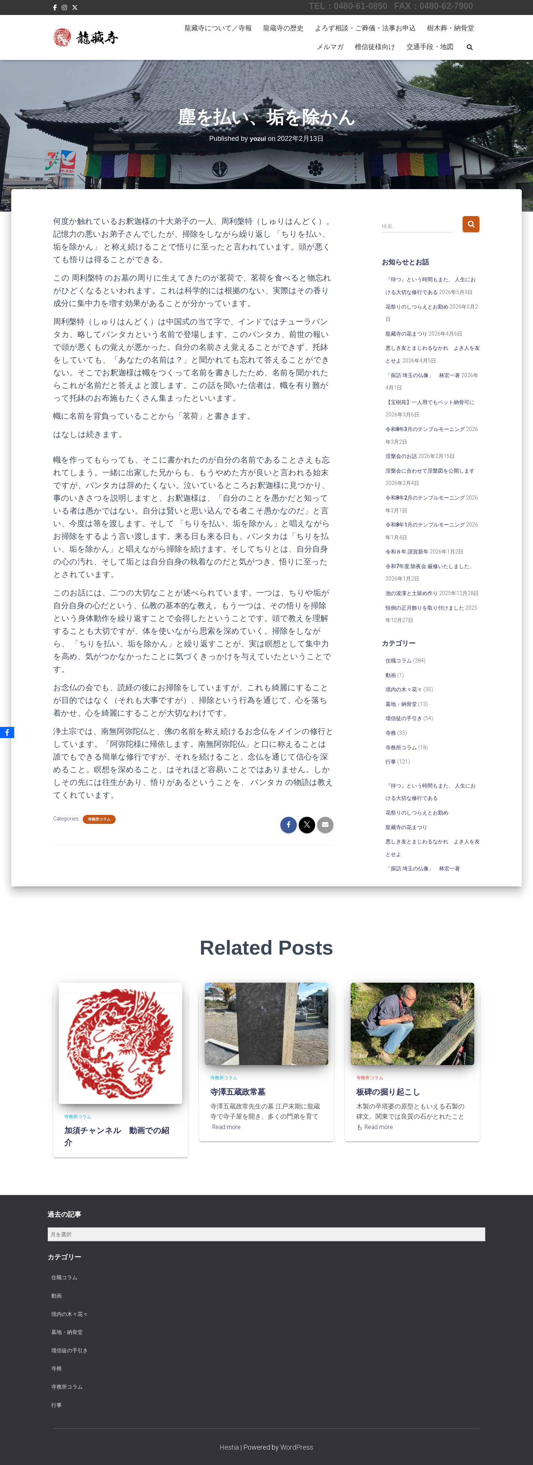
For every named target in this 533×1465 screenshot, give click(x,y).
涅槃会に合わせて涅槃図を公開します (430, 471)
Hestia (229, 1447)
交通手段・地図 (430, 47)
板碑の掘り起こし (391, 1092)
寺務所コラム (99, 819)
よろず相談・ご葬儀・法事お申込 (365, 28)
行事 (391, 762)
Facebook (55, 8)
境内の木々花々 (404, 689)
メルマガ (330, 47)
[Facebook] (7, 732)
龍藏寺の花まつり (406, 334)
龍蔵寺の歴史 (283, 28)
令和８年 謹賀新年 (407, 552)
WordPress (296, 1447)
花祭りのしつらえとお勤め (417, 307)
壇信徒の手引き (404, 718)
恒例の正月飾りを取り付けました (425, 608)
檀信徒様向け (375, 47)
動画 (391, 675)
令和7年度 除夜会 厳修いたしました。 (430, 566)
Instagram (64, 8)
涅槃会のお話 (401, 456)
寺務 (391, 733)
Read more (227, 1127)
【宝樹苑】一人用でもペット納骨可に (430, 402)
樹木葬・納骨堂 (450, 28)
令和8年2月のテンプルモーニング (425, 498)
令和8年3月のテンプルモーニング (425, 429)
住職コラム (399, 661)
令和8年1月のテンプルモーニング (425, 525)
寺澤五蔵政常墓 (240, 1092)
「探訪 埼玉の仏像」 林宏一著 (423, 375)
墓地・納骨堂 (401, 704)
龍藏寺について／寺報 (218, 28)
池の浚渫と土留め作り (412, 593)
